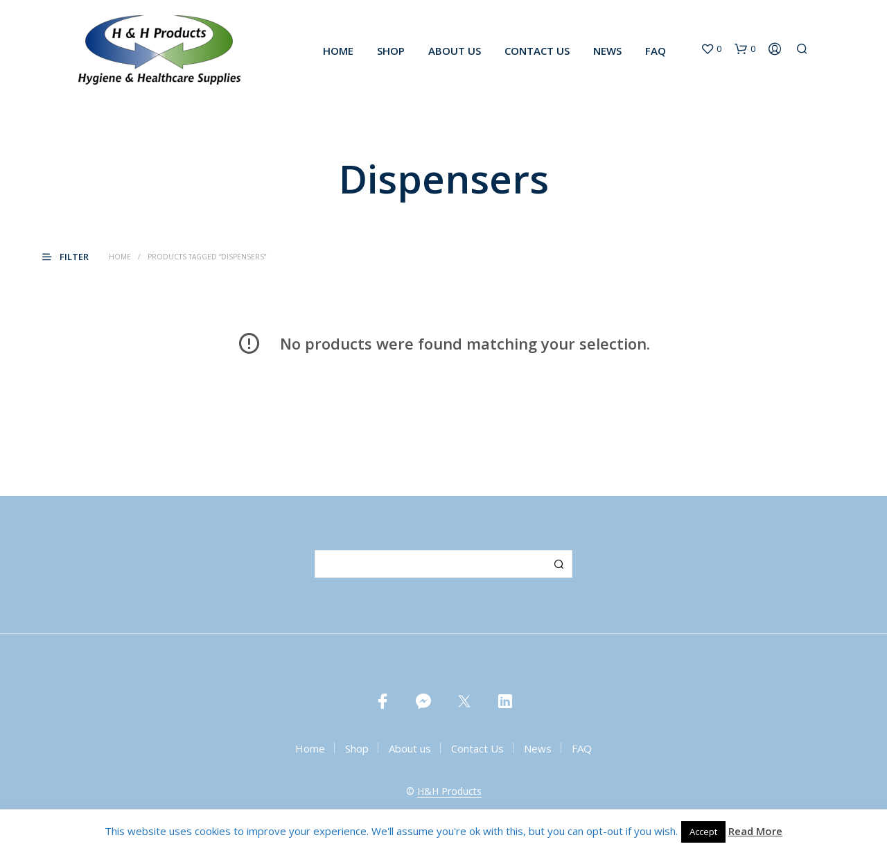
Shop (391, 51)
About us (454, 51)
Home (338, 51)
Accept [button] (703, 831)
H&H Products (449, 791)
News (607, 51)
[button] (711, 49)
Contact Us (537, 51)
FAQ (655, 51)
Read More (755, 831)
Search (558, 564)
